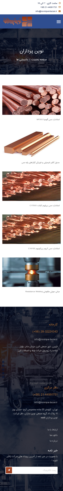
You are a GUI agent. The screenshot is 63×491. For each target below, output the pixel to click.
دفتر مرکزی (51, 387)
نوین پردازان (31, 51)
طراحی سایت (46, 383)
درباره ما (54, 441)
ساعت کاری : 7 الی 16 (47, 3)
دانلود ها (54, 435)
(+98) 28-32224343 (45, 332)
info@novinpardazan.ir (46, 11)
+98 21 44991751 (48, 7)
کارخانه (53, 324)
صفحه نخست (39, 59)
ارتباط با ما (53, 430)
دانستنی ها (22, 59)
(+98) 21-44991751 (45, 395)
